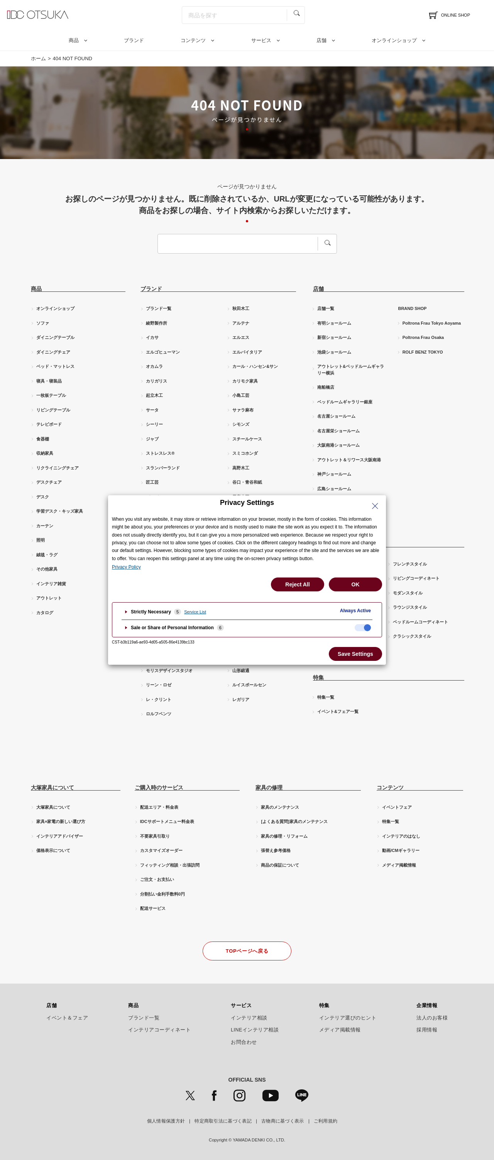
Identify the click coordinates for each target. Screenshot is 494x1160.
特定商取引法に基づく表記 (223, 1121)
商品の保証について (280, 865)
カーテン (44, 525)
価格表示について (53, 850)
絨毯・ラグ (47, 554)
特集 (324, 1005)
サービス (261, 40)
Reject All (297, 584)
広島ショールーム (334, 488)
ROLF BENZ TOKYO (423, 352)
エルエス (240, 337)
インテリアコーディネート (159, 1030)
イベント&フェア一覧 (338, 711)
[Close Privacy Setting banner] (375, 506)
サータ (152, 410)
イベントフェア (397, 807)
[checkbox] (363, 627)
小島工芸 (240, 395)
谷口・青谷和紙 (247, 482)
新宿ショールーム (334, 337)
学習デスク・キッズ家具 (59, 511)
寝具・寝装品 (49, 381)
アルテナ (240, 323)
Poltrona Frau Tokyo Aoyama (432, 323)
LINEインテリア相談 (255, 1030)
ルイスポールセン (249, 684)
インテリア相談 (249, 1018)
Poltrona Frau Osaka (423, 337)
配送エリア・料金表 (159, 807)
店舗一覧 (325, 308)
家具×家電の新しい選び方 (60, 821)
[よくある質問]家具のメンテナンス (294, 821)
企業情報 (426, 1005)
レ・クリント (158, 699)
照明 (40, 540)
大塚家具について (53, 807)
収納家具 (44, 453)
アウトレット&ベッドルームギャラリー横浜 (350, 369)
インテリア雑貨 (51, 583)
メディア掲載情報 (399, 865)
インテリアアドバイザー (59, 836)
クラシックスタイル (412, 636)
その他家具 (47, 569)
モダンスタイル (408, 593)
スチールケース (247, 439)
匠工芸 (152, 482)
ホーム (38, 58)
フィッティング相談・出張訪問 (170, 865)
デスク (42, 496)
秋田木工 (240, 308)
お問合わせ (244, 1042)
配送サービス (153, 908)
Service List (195, 612)
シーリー (154, 424)
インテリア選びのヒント (348, 1018)
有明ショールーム (334, 323)
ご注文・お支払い (157, 879)
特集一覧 (325, 697)
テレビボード (49, 424)
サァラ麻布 (243, 410)
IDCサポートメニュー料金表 (167, 821)
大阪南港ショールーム (338, 445)
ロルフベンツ (158, 713)
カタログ (44, 612)
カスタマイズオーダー (161, 850)
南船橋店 (325, 387)
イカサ (152, 337)
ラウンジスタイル (410, 607)
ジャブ (152, 439)
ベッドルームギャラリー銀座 (344, 402)
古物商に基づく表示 (282, 1121)
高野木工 (240, 468)
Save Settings (355, 654)
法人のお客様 (432, 1018)
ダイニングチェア (53, 352)
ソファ (42, 323)
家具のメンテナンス (280, 807)
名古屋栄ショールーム (338, 430)
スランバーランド (163, 468)
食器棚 (42, 439)
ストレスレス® (160, 453)
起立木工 (154, 395)
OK (356, 584)
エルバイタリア (247, 352)
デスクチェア (49, 482)
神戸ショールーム (334, 474)
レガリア (240, 699)
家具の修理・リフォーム (284, 836)
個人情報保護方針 (166, 1121)
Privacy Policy (126, 567)
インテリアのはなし (401, 836)
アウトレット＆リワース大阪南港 (349, 459)
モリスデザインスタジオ (169, 670)
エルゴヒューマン (163, 352)
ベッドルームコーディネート (420, 622)
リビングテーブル (53, 410)
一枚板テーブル (51, 395)
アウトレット (49, 598)
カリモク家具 (245, 381)
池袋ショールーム (334, 352)
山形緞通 (240, 670)
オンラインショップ (394, 40)
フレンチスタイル (410, 564)
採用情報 (426, 1030)
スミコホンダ (245, 453)
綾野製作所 (156, 323)
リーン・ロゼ (158, 684)
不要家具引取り (155, 836)
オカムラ (154, 366)
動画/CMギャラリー (401, 850)
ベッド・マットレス (55, 366)
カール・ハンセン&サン (255, 366)
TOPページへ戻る (247, 951)
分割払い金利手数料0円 (162, 894)
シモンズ (240, 424)
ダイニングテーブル (55, 337)
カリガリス (156, 381)
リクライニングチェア (57, 468)
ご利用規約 (326, 1121)
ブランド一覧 (158, 308)
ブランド (134, 40)
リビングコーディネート (416, 578)
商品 (74, 40)
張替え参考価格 (276, 850)
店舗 (321, 40)
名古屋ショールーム (336, 416)
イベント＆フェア (67, 1018)
